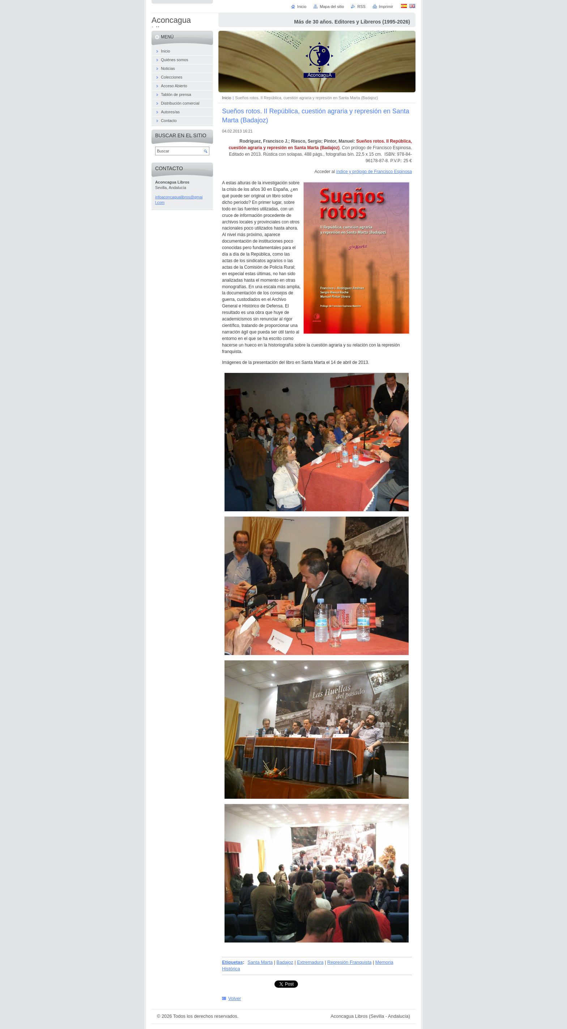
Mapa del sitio (332, 6)
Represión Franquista (349, 962)
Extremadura (310, 962)
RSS (361, 6)
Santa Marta (260, 962)
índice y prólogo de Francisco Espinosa (374, 171)
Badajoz (285, 962)
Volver (234, 998)
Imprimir (386, 6)
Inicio (226, 98)
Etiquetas (232, 962)
